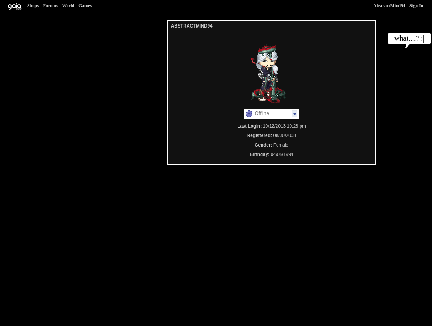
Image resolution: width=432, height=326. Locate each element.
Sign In (416, 5)
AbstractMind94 (390, 5)
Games (85, 5)
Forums (50, 5)
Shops (33, 5)
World (68, 5)
